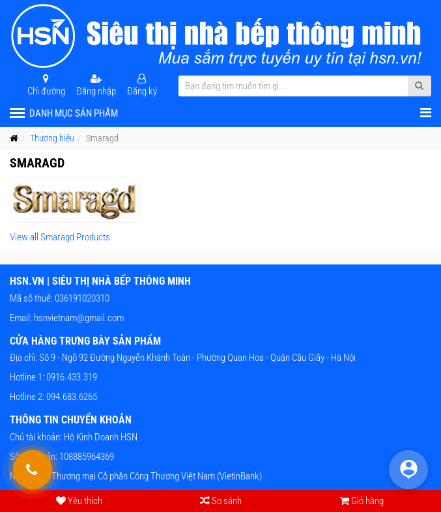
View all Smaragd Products (60, 237)
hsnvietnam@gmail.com (79, 318)
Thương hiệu (52, 138)
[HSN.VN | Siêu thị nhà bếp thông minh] (220, 36)
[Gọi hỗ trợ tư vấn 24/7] (32, 469)
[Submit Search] (419, 86)
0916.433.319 (70, 377)
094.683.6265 (70, 397)
